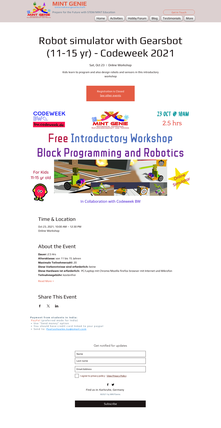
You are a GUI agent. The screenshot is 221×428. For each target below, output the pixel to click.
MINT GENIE (69, 3)
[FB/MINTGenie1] (107, 384)
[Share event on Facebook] (39, 306)
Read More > (46, 281)
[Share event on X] (48, 306)
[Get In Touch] (179, 12)
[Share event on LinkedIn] (56, 306)
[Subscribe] (110, 404)
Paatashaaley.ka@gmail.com (66, 329)
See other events (110, 95)
